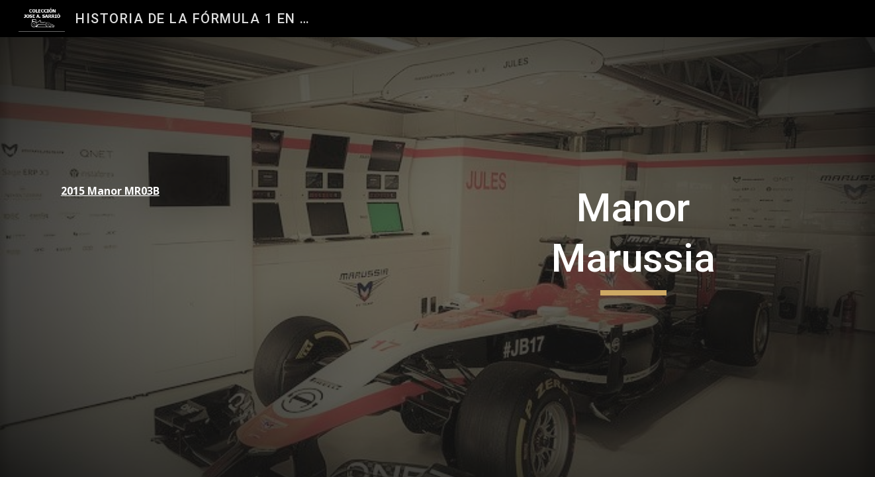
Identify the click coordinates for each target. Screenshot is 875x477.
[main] (144, 191)
